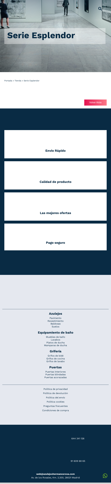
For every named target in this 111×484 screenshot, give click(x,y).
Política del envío (55, 397)
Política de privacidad (56, 389)
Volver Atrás (95, 102)
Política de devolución (55, 393)
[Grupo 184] (9, 4)
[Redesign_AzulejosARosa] (55, 284)
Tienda (18, 80)
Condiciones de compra (55, 410)
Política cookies (55, 401)
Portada (8, 80)
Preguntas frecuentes (55, 406)
